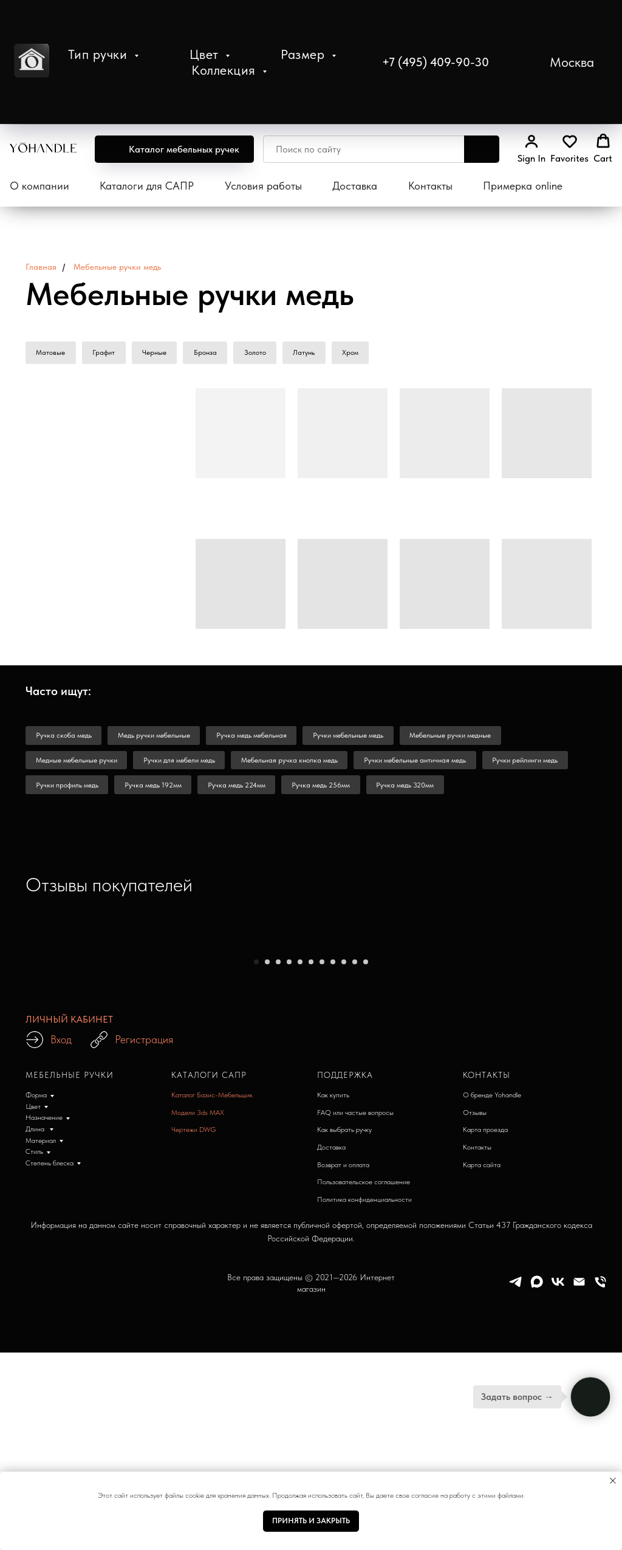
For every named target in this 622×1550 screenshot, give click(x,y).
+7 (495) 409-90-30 (435, 62)
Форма (36, 1381)
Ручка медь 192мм (157, 791)
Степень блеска (49, 1449)
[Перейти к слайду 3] (278, 1248)
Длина (36, 1415)
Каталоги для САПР (147, 185)
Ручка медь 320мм (418, 791)
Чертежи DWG (193, 1416)
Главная (41, 267)
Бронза (212, 353)
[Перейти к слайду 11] (365, 1248)
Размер (305, 54)
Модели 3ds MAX (197, 1399)
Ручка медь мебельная (259, 738)
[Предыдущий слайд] (147, 1090)
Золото (264, 353)
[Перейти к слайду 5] (300, 1248)
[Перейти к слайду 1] (256, 1248)
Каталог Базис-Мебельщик (212, 1381)
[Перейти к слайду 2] (267, 1248)
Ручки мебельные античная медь (425, 765)
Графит (106, 353)
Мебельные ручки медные (463, 738)
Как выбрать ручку (344, 1416)
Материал (41, 1427)
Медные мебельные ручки (77, 765)
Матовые (51, 353)
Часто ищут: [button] (58, 693)
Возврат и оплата (343, 1451)
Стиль (34, 1438)
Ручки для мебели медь (183, 765)
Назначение (44, 1404)
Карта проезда (485, 1416)
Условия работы (263, 185)
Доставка (354, 185)
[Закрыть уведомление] (613, 1481)
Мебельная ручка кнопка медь (296, 765)
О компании (39, 185)
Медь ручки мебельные (158, 738)
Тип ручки (99, 54)
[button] (558, 62)
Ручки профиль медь (68, 791)
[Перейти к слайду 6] (311, 1248)
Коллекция (225, 70)
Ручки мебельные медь (358, 738)
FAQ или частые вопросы (355, 1399)
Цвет (206, 54)
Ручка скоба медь (65, 738)
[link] (531, 149)
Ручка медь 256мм (331, 791)
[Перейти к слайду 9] (343, 1248)
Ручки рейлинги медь (538, 765)
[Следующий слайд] (475, 1090)
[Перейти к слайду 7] (322, 1248)
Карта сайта (482, 1451)
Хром (363, 353)
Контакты (430, 185)
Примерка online (522, 185)
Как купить (333, 1381)
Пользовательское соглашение (363, 1468)
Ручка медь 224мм (244, 791)
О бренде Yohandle (492, 1381)
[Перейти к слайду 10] (354, 1248)
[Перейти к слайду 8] (332, 1248)
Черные (159, 353)
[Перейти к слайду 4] (289, 1248)
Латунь (315, 353)
